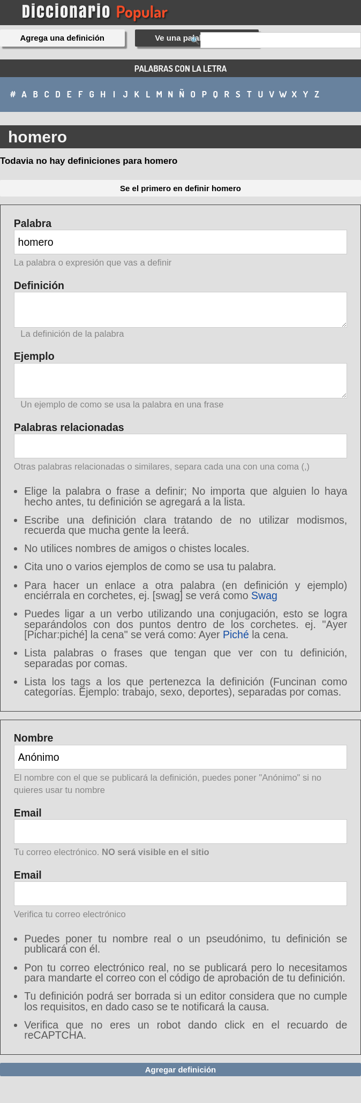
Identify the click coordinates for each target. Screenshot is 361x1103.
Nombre (181, 764)
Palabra (181, 243)
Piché (236, 634)
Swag (264, 595)
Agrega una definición (62, 37)
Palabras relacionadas (181, 447)
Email (181, 833)
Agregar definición (180, 1069)
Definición (181, 310)
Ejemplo (181, 380)
